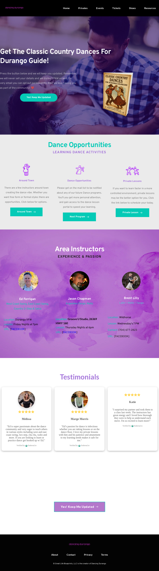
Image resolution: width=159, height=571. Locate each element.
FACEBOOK (18, 329)
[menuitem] (66, 8)
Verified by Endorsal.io (26, 445)
